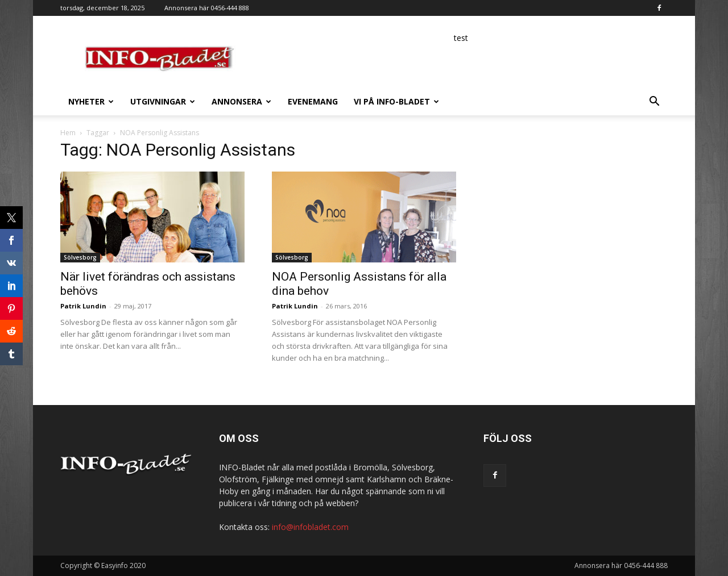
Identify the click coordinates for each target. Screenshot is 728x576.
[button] (654, 102)
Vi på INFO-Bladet (396, 101)
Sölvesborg (80, 257)
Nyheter (91, 101)
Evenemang (313, 101)
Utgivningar (162, 101)
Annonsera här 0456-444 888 (206, 7)
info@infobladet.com (310, 526)
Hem (68, 132)
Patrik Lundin (83, 306)
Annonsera (241, 101)
